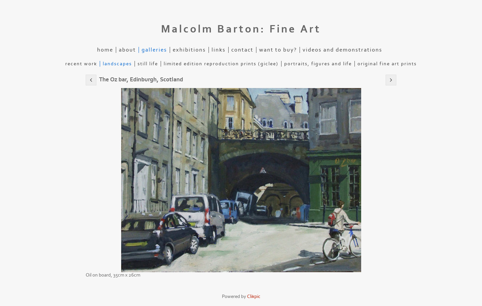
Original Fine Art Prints (387, 64)
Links (219, 50)
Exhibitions (189, 50)
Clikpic (253, 296)
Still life (148, 64)
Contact (242, 50)
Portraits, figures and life (318, 64)
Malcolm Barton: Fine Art (241, 29)
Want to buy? (278, 50)
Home (105, 50)
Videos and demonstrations (342, 50)
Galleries (154, 50)
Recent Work (81, 64)
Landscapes (117, 64)
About (127, 50)
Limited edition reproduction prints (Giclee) (221, 64)
